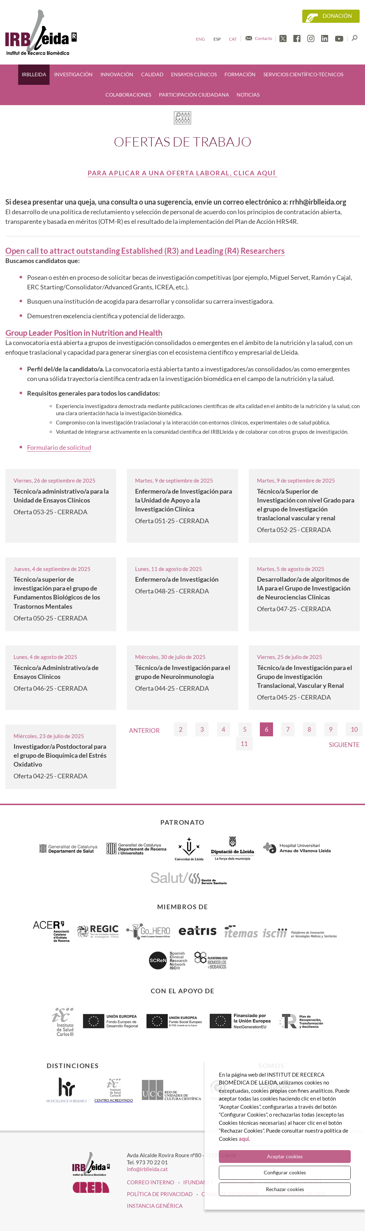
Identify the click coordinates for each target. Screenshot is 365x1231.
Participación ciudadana (194, 95)
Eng (200, 39)
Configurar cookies (285, 1172)
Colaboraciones (128, 95)
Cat (233, 39)
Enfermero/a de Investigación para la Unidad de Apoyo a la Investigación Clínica (183, 500)
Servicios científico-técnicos (303, 74)
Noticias (248, 95)
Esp (217, 39)
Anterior (144, 730)
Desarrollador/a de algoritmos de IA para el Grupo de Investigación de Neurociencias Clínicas (303, 588)
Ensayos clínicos (194, 74)
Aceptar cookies (285, 1156)
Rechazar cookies (285, 1189)
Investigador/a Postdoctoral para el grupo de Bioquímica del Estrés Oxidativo (60, 755)
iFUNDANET (198, 1182)
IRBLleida (34, 74)
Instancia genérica (154, 1205)
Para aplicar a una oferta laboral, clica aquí (182, 173)
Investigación (73, 74)
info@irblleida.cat (147, 1169)
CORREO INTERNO (150, 1182)
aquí (244, 1138)
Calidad (152, 74)
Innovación (117, 74)
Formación (240, 74)
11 (244, 743)
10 (354, 729)
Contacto (263, 38)
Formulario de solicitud (59, 447)
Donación (337, 16)
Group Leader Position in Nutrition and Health (83, 333)
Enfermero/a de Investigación (177, 579)
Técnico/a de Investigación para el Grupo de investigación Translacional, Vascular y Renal (304, 676)
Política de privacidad (159, 1194)
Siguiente (344, 744)
